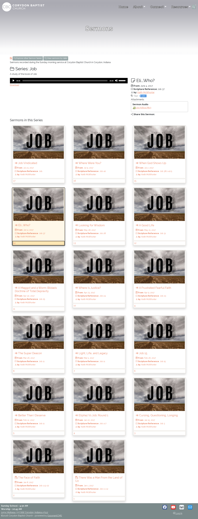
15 (135, 181)
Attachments (137, 99)
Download (14, 85)
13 (75, 243)
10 (75, 305)
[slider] (65, 80)
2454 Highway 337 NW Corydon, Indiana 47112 (24, 512)
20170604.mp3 (143, 107)
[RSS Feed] (11, 58)
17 (14, 181)
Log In (177, 513)
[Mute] (116, 80)
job (143, 96)
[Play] (13, 80)
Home (123, 7)
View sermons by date (56, 58)
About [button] (138, 7)
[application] (69, 80)
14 (14, 243)
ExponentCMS (54, 515)
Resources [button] (179, 7)
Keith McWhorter (145, 92)
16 (75, 181)
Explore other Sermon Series (28, 58)
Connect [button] (157, 7)
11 (14, 309)
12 (135, 243)
